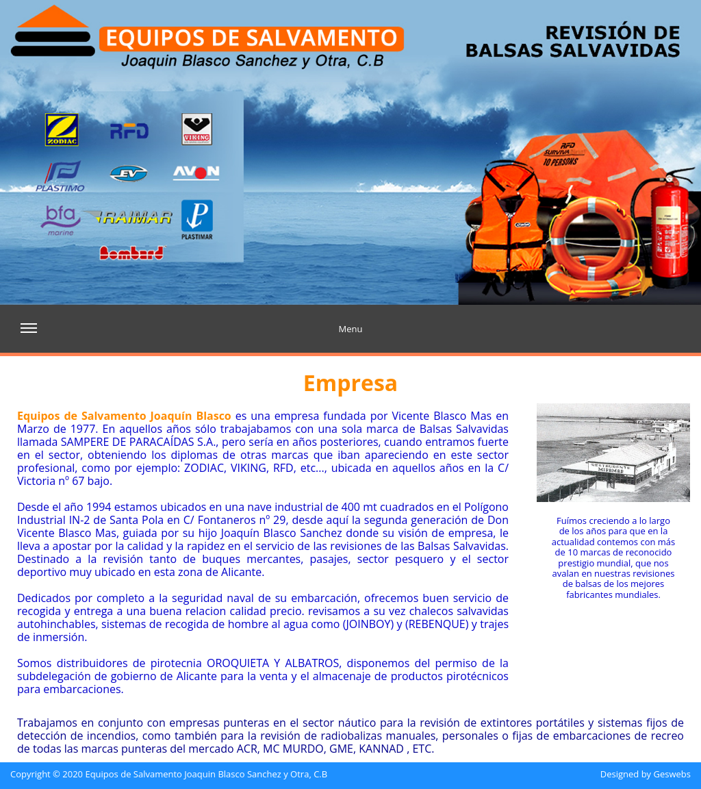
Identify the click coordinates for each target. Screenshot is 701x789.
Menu (191, 337)
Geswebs (672, 774)
